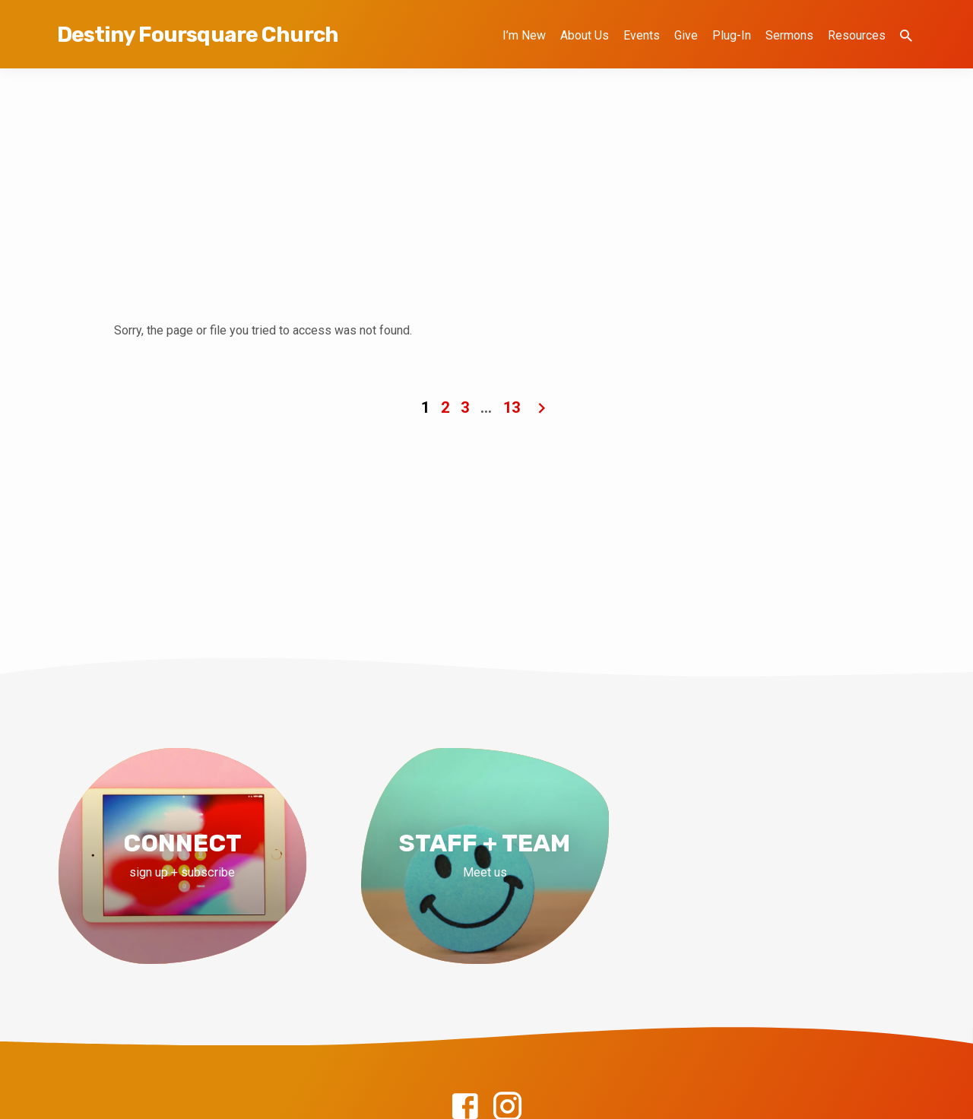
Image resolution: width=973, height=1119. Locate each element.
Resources (857, 35)
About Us (584, 35)
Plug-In (731, 35)
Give (686, 35)
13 (511, 407)
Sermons (789, 35)
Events (641, 35)
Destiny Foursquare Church (197, 34)
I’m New (524, 35)
